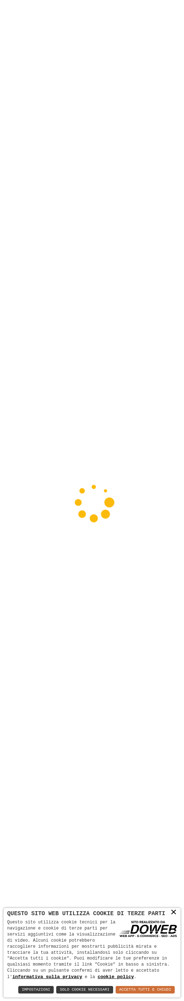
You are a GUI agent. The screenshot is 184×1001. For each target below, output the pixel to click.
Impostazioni (36, 989)
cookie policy (116, 976)
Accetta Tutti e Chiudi (145, 989)
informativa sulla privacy (47, 976)
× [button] (173, 912)
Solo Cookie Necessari (85, 989)
